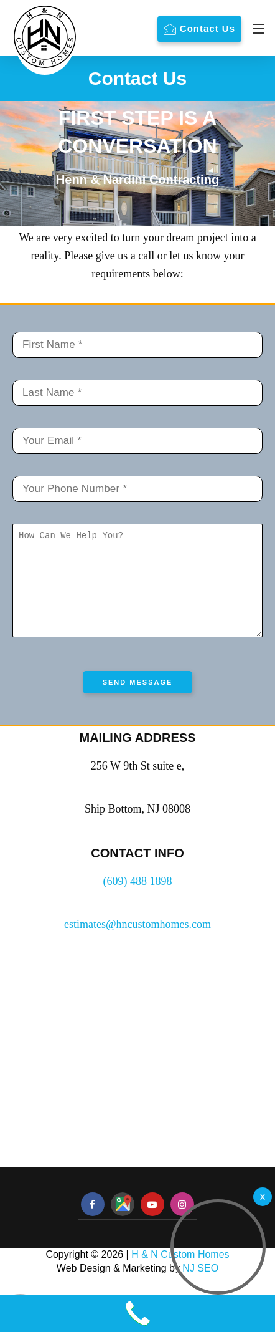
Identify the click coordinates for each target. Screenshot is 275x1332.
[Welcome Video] (262, 1196)
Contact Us (207, 28)
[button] (218, 1246)
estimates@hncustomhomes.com (137, 943)
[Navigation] (255, 28)
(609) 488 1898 (137, 900)
